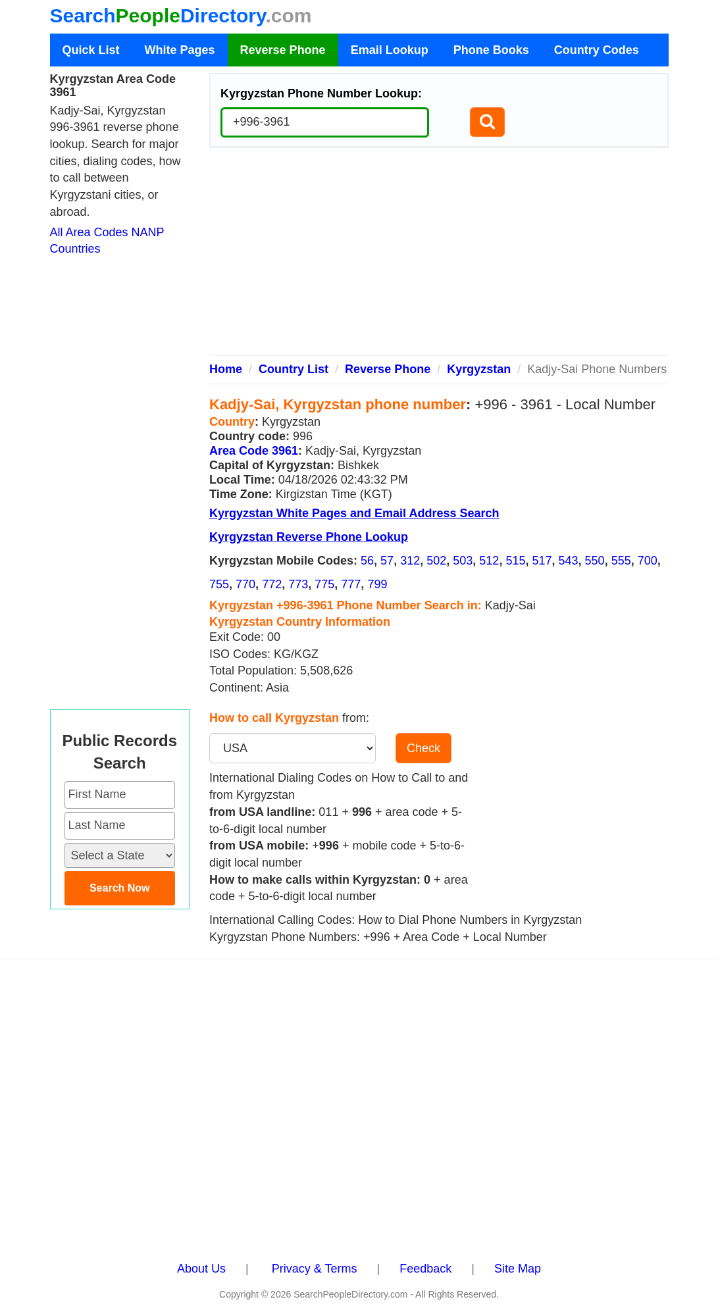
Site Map (517, 1268)
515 (515, 560)
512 (489, 560)
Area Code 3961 (253, 450)
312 (410, 560)
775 (324, 584)
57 (387, 560)
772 (272, 584)
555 (621, 560)
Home (225, 369)
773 (298, 584)
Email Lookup (389, 50)
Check (423, 748)
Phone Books (491, 50)
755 (219, 584)
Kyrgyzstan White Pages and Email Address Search (354, 513)
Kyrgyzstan (479, 369)
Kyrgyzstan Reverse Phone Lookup (308, 537)
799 (377, 584)
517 (541, 560)
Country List (293, 369)
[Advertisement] (439, 256)
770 (245, 584)
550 (595, 560)
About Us (201, 1268)
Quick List (91, 50)
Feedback (425, 1268)
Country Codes (596, 50)
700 (647, 560)
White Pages (180, 50)
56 (367, 560)
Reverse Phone (283, 50)
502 (436, 560)
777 (351, 584)
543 (568, 560)
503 (463, 560)
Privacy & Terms (314, 1268)
